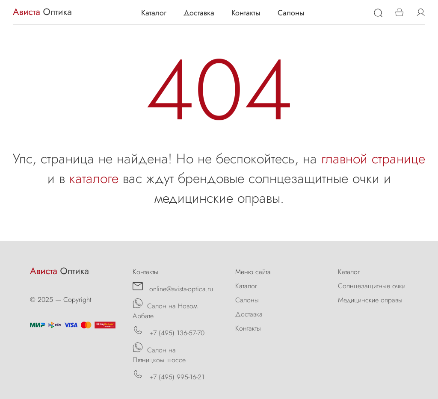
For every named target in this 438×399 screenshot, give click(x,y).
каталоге (93, 178)
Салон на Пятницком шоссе (159, 353)
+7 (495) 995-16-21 (168, 375)
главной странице (373, 158)
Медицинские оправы (370, 300)
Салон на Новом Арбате (165, 309)
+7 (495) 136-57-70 (168, 331)
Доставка (198, 12)
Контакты (245, 12)
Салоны (291, 12)
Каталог (153, 12)
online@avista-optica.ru (173, 287)
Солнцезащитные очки (371, 286)
